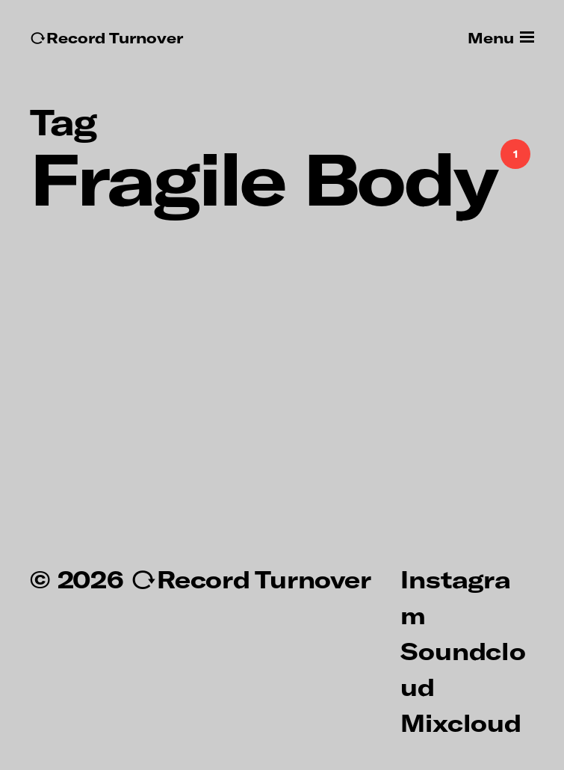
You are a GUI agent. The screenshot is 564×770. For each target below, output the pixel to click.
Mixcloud (460, 722)
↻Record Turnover (106, 38)
